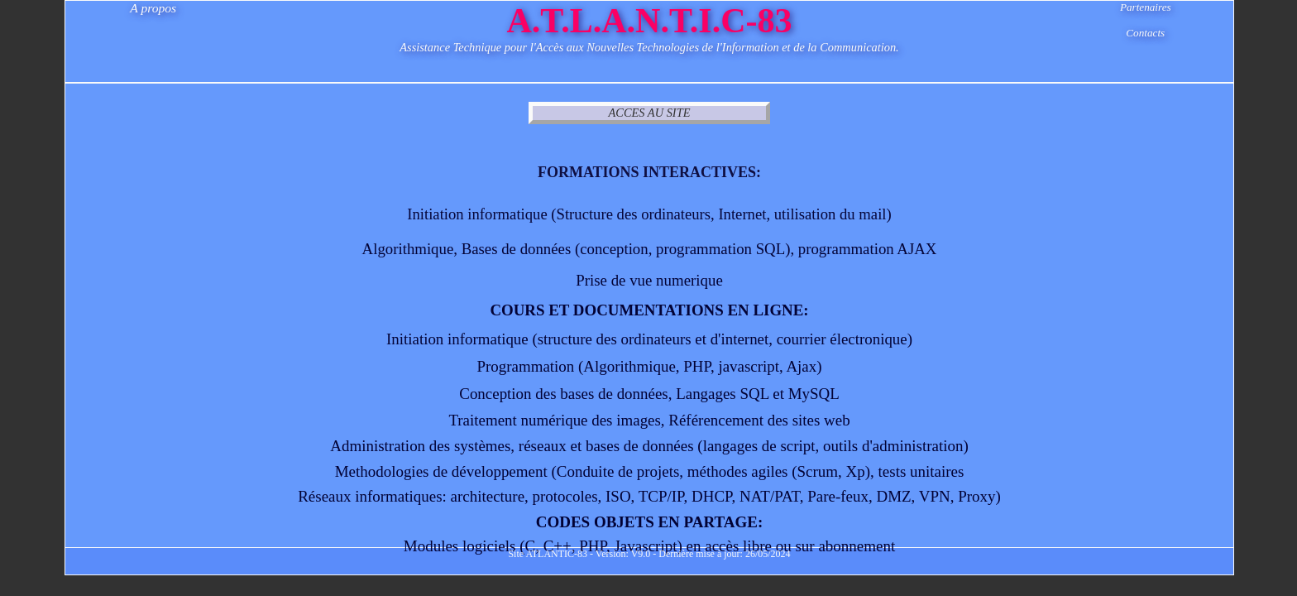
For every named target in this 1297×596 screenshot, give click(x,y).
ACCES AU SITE (650, 112)
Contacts (1145, 32)
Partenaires (1145, 7)
